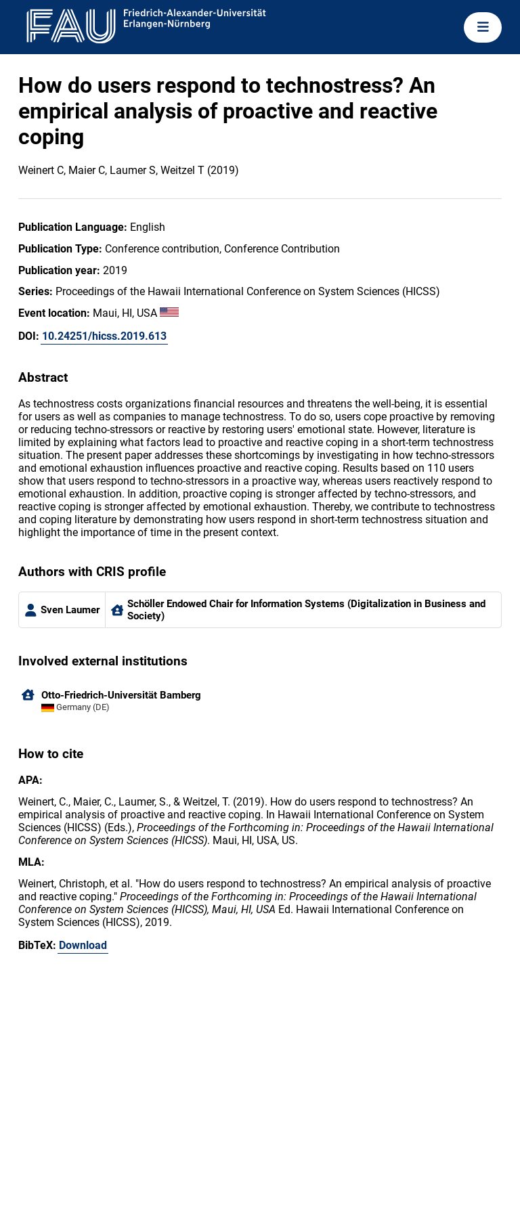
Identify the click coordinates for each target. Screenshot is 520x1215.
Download (83, 945)
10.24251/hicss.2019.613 (104, 336)
